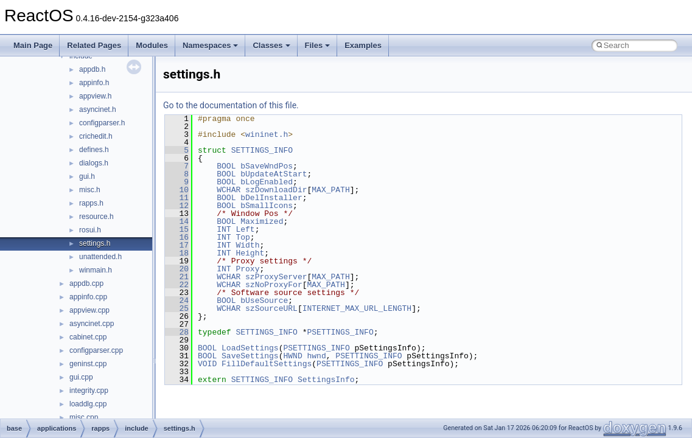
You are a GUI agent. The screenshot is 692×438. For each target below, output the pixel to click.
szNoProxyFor (273, 284)
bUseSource (264, 300)
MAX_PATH (330, 189)
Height (250, 253)
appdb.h (92, 69)
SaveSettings (250, 355)
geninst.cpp (88, 364)
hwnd (316, 355)
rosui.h (90, 230)
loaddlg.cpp (88, 404)
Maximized (261, 221)
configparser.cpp (96, 350)
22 (177, 284)
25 (177, 308)
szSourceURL (271, 308)
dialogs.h (93, 163)
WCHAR (228, 189)
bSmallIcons (266, 205)
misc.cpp (83, 417)
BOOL (226, 166)
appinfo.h (94, 82)
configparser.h (102, 123)
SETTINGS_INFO (262, 150)
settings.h (94, 243)
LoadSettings (250, 347)
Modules (152, 45)
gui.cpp (81, 377)
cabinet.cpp (88, 337)
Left (245, 229)
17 (177, 245)
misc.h (89, 190)
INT (224, 229)
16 (177, 237)
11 (177, 197)
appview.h (95, 96)
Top (243, 237)
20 (177, 268)
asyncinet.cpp (91, 323)
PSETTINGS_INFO (340, 332)
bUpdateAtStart (273, 174)
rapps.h (91, 203)
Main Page (32, 45)
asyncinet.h (97, 109)
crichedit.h (96, 136)
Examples (363, 45)
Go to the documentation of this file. (231, 105)
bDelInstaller (271, 197)
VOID (207, 363)
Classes (271, 45)
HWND (292, 355)
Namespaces (211, 45)
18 (177, 253)
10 (177, 189)
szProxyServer (276, 276)
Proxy (247, 268)
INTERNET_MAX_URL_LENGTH (356, 308)
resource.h (96, 216)
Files (317, 45)
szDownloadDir (276, 189)
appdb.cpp (86, 283)
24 (177, 300)
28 (177, 332)
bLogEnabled (266, 181)
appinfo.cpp (88, 297)
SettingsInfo (326, 379)
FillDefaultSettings (267, 363)
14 (177, 221)
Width (247, 245)
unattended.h (100, 256)
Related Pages (94, 45)
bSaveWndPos (266, 166)
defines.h (94, 149)
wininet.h (266, 134)
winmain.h (95, 270)
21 (177, 276)
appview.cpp (89, 310)
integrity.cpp (88, 390)
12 (177, 205)
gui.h (87, 176)
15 (177, 229)
